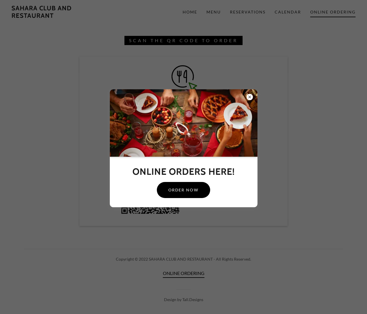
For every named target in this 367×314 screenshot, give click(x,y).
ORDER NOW (183, 189)
